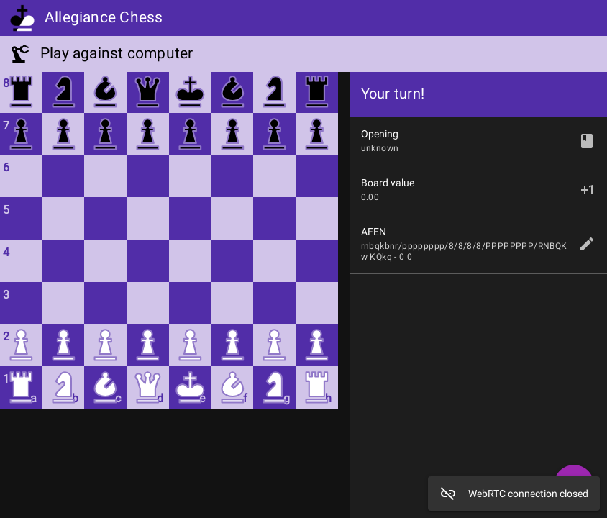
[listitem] (478, 243)
